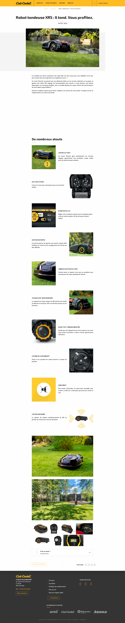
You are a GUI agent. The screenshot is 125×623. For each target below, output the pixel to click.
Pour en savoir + (45, 551)
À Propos (51, 580)
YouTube (87, 584)
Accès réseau (54, 598)
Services (70, 3)
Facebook (81, 584)
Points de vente (51, 3)
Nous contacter (22, 593)
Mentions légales (66, 619)
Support (62, 3)
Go (90, 552)
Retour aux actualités (38, 564)
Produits (40, 3)
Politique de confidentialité (57, 586)
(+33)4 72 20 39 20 (24, 589)
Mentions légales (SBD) (56, 593)
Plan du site (52, 590)
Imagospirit (83, 619)
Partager (80, 565)
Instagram (92, 584)
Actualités (52, 583)
